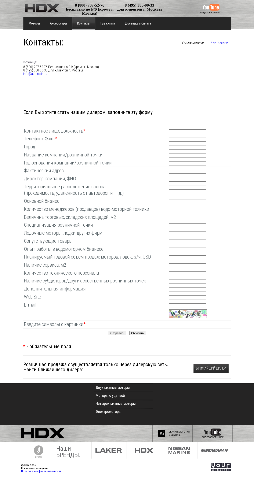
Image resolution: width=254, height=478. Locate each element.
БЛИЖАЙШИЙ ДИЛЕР (211, 368)
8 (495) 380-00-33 (139, 5)
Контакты (83, 23)
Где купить (107, 23)
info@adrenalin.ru (35, 74)
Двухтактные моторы (113, 387)
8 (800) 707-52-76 (89, 5)
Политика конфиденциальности (41, 471)
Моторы (34, 23)
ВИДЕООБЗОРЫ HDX (211, 12)
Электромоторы (108, 411)
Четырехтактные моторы (116, 403)
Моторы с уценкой (110, 395)
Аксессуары (58, 23)
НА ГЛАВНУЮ (219, 42)
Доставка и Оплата (138, 23)
